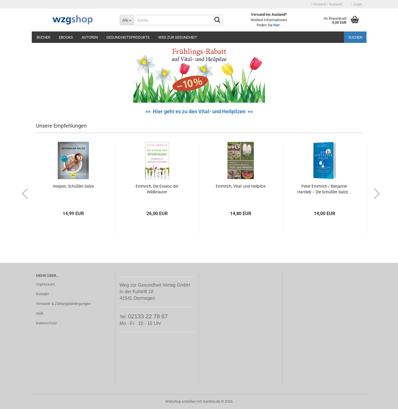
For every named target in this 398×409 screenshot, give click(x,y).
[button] (23, 193)
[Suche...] (127, 20)
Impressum (45, 284)
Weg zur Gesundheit (177, 37)
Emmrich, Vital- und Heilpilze (241, 186)
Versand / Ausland (326, 4)
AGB (39, 313)
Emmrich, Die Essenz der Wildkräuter (157, 189)
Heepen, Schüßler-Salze (73, 186)
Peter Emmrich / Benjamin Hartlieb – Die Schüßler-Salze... (324, 189)
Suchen (355, 37)
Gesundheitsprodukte (128, 37)
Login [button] (356, 4)
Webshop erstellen (180, 401)
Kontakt (42, 294)
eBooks (66, 37)
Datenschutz (46, 323)
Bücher (43, 37)
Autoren (90, 37)
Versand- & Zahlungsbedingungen (63, 303)
